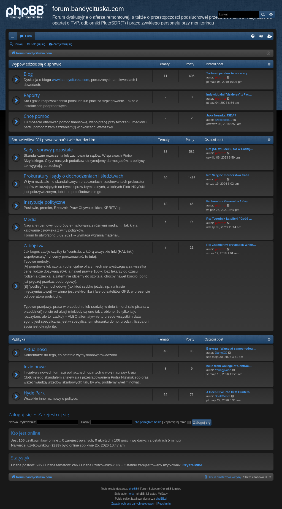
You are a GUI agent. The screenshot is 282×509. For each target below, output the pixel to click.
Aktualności (35, 349)
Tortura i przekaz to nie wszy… (228, 73)
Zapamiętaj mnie (177, 422)
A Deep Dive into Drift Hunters (228, 392)
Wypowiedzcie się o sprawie (36, 64)
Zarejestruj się (62, 44)
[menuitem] (253, 36)
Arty (131, 493)
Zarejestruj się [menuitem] (270, 37)
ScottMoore (222, 396)
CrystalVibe (192, 465)
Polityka (19, 339)
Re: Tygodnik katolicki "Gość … (229, 218)
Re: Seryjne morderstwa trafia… (229, 175)
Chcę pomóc (36, 116)
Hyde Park (34, 393)
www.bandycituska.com (70, 80)
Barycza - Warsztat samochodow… (231, 348)
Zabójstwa (34, 246)
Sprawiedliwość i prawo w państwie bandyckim (53, 139)
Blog (28, 74)
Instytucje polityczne (44, 202)
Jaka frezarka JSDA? (221, 115)
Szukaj (18, 44)
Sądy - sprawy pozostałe (48, 150)
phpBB (133, 488)
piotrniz (220, 77)
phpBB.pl (161, 498)
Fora (28, 36)
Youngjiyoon (223, 370)
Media (30, 219)
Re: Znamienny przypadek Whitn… (231, 244)
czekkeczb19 (223, 119)
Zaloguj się (38, 44)
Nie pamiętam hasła (148, 422)
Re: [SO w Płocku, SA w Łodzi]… (229, 149)
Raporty (32, 95)
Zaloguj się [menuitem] (262, 37)
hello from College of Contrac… (229, 366)
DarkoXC (221, 352)
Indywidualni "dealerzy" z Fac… (229, 94)
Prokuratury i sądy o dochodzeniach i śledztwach (73, 176)
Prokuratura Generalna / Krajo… (229, 201)
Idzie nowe (35, 367)
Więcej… (14, 37)
